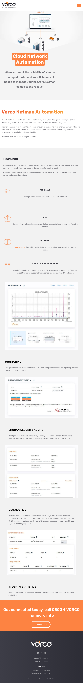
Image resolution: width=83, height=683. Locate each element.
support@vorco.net (41, 658)
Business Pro (19, 247)
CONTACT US (41, 624)
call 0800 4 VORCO (62, 609)
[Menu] (79, 5)
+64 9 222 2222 (41, 661)
